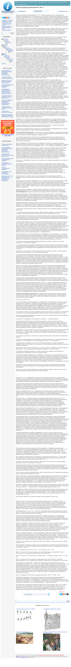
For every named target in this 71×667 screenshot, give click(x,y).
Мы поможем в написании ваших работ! (7, 135)
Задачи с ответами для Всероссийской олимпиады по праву (7, 115)
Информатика (5, 44)
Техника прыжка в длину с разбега (25, 609)
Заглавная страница (7, 20)
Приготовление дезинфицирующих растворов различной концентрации (7, 73)
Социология (6, 55)
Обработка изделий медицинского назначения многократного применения (7, 102)
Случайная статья (6, 22)
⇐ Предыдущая (38, 11)
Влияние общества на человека (7, 145)
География (8, 42)
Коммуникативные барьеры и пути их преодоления (7, 97)
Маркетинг (7, 48)
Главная (17, 2)
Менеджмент (10, 50)
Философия (10, 59)
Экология (4, 63)
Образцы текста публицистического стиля (7, 108)
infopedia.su (18, 656)
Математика (9, 49)
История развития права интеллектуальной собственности (55, 632)
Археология (5, 39)
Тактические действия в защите (52, 609)
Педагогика (4, 53)
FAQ (3, 28)
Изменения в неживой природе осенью (6, 164)
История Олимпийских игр (23, 632)
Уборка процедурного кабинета (6, 168)
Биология (6, 40)
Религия (4, 54)
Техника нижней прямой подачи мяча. (7, 78)
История (4, 45)
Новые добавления (7, 26)
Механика (11, 51)
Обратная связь (6, 27)
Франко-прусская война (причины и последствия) (6, 81)
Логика (5, 46)
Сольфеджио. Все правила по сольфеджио (6, 172)
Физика (7, 58)
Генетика (7, 41)
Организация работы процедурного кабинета (7, 86)
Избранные (23, 2)
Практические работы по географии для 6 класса (7, 155)
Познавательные (42, 2)
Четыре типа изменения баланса (7, 112)
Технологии (7, 56)
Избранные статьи (6, 21)
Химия (11, 61)
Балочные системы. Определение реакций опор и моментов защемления (7, 178)
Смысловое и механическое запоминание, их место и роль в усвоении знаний (6, 91)
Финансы (11, 60)
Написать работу (6, 30)
